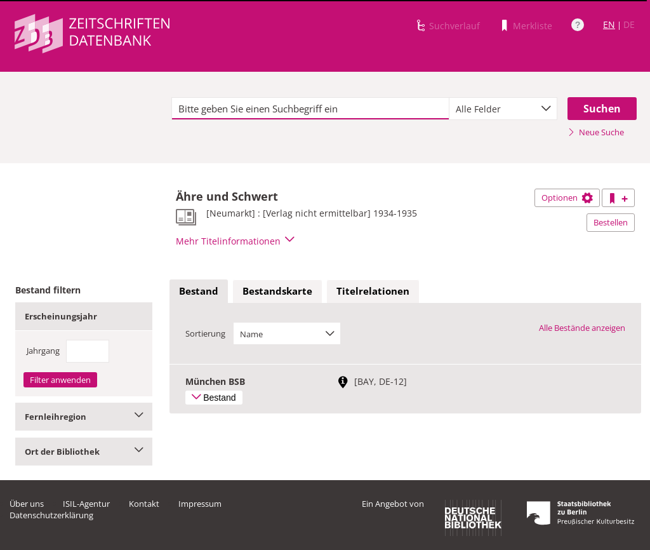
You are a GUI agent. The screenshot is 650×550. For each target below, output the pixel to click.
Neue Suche (595, 132)
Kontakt (144, 503)
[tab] (198, 291)
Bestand (198, 291)
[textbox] (310, 108)
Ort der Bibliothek (84, 451)
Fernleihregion (84, 416)
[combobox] (503, 108)
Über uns (27, 503)
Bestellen (611, 222)
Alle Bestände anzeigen (582, 327)
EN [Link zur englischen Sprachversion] (609, 24)
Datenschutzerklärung (51, 515)
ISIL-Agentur (86, 503)
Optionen (567, 197)
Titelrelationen (372, 291)
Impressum (200, 503)
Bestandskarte (277, 291)
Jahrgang (43, 350)
